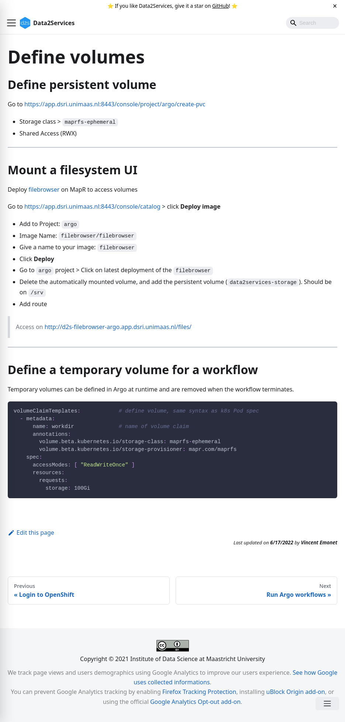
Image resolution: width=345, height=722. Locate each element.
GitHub (220, 5)
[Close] (335, 6)
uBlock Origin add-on (295, 692)
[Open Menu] (327, 703)
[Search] (312, 23)
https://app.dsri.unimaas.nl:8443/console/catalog (92, 206)
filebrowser (43, 189)
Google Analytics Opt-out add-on (195, 702)
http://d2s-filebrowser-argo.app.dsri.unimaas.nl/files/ (118, 327)
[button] (11, 22)
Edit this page (31, 532)
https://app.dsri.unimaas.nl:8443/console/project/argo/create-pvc (114, 104)
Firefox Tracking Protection (199, 692)
